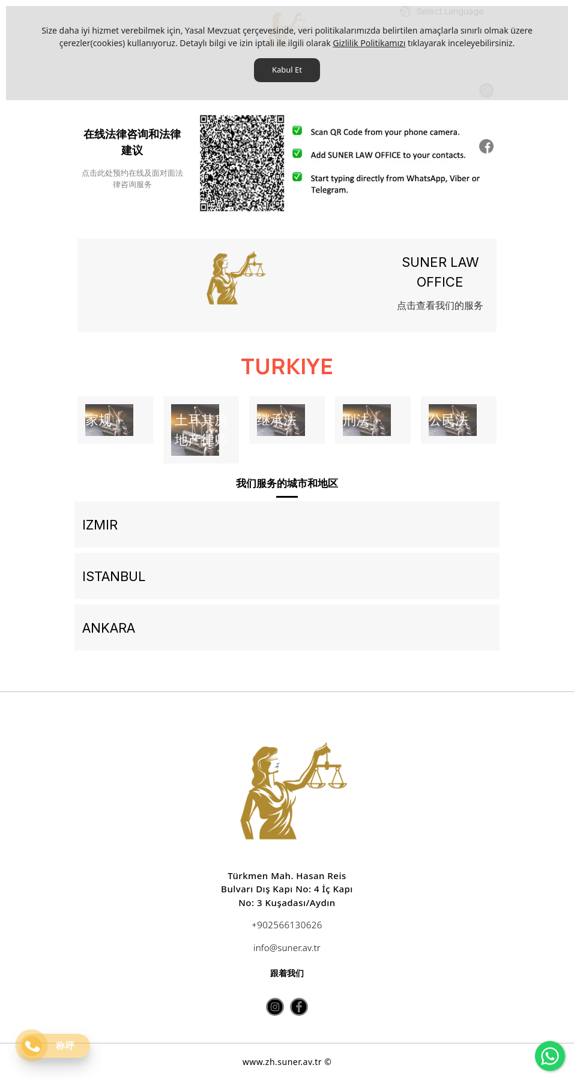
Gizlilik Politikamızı (369, 43)
